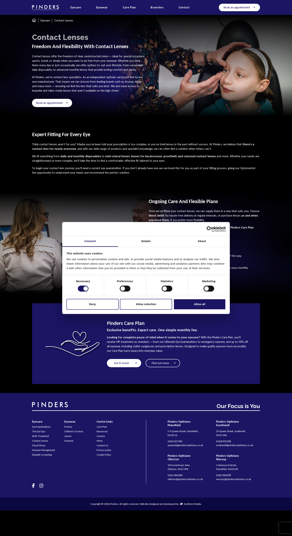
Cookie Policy (104, 454)
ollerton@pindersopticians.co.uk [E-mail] (185, 479)
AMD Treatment (40, 436)
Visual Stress (38, 445)
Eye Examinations (41, 426)
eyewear (111, 60)
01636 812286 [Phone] (223, 441)
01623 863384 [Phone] (175, 475)
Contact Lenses (40, 440)
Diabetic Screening (42, 454)
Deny (92, 304)
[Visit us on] (33, 485)
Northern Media (190, 504)
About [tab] (202, 241)
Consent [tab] (90, 241)
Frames (68, 426)
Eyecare (45, 20)
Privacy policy (104, 450)
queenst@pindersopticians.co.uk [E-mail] (185, 445)
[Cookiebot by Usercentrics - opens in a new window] (209, 229)
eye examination (111, 168)
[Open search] (204, 7)
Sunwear (69, 440)
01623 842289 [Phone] (223, 475)
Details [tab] (146, 241)
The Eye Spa (38, 431)
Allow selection (146, 304)
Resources (102, 431)
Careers (101, 436)
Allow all (199, 304)
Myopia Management (43, 450)
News (100, 440)
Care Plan (102, 426)
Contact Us (102, 445)
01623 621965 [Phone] (175, 441)
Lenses (68, 436)
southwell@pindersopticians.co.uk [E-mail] (234, 445)
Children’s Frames (73, 431)
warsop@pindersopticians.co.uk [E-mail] (233, 479)
